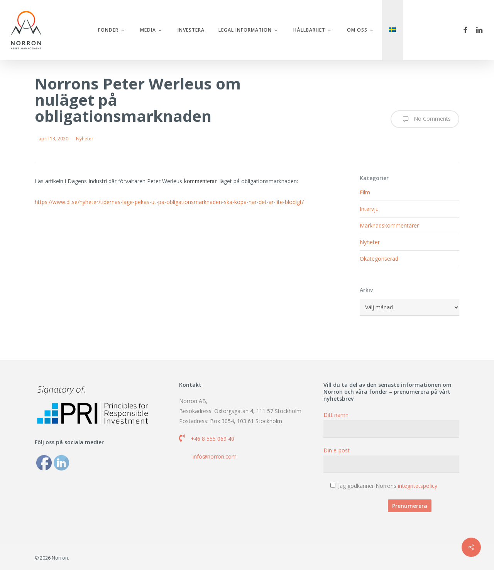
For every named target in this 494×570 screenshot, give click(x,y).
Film (365, 192)
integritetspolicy (417, 485)
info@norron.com (215, 456)
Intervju (369, 208)
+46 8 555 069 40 (212, 438)
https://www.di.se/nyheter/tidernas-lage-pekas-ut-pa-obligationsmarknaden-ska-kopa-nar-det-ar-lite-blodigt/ (169, 202)
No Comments (425, 119)
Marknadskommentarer (389, 225)
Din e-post (391, 460)
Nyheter (84, 138)
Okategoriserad (379, 258)
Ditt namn (391, 424)
